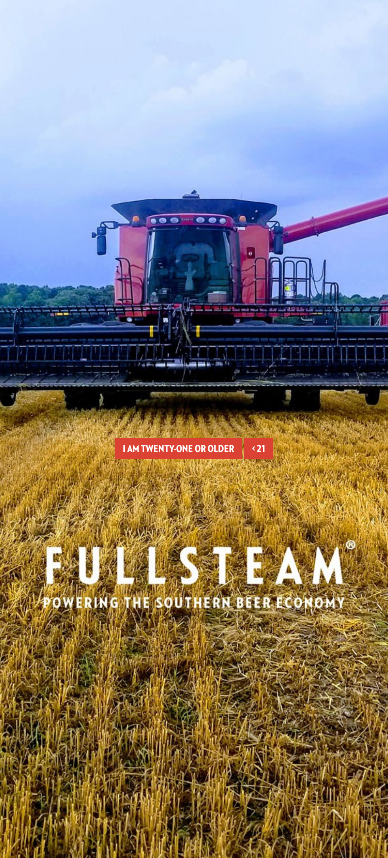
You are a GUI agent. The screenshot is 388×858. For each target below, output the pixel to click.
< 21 (258, 448)
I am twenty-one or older (178, 448)
